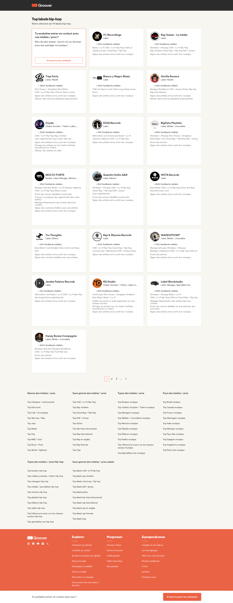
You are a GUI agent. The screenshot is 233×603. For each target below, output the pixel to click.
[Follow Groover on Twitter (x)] (47, 544)
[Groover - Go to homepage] (49, 538)
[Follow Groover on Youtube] (38, 544)
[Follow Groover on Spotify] (43, 544)
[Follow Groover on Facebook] (33, 544)
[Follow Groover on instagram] (28, 544)
